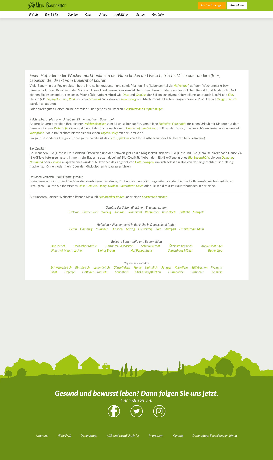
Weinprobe (37, 133)
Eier (230, 95)
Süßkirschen (200, 267)
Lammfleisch (101, 267)
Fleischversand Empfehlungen (144, 109)
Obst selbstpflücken (148, 272)
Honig (103, 186)
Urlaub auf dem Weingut (142, 128)
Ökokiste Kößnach (181, 246)
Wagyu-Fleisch (227, 99)
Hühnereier (175, 272)
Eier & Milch (52, 14)
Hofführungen (144, 162)
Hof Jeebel (58, 246)
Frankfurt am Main (191, 229)
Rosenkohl (135, 212)
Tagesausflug (109, 133)
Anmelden (237, 5)
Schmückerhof (150, 246)
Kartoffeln (181, 267)
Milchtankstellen (95, 124)
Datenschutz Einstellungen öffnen (214, 435)
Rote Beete (169, 212)
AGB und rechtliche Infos (123, 435)
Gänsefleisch (122, 267)
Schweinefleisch (61, 267)
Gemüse (73, 14)
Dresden (117, 229)
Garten (140, 14)
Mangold (198, 212)
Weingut (216, 267)
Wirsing (106, 212)
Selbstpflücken (119, 138)
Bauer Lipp (215, 250)
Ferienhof (121, 272)
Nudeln (113, 186)
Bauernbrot (126, 186)
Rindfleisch (82, 267)
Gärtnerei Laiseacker (118, 246)
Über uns (42, 435)
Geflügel (52, 99)
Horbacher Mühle (85, 246)
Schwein (94, 99)
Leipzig (130, 229)
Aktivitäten (122, 14)
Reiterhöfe (61, 128)
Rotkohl (185, 212)
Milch (139, 186)
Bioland (56, 162)
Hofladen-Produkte (95, 272)
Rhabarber (152, 212)
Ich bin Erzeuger (211, 5)
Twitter (136, 411)
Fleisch (33, 14)
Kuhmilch (151, 267)
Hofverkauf (181, 85)
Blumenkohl (90, 212)
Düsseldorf (145, 229)
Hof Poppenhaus (141, 250)
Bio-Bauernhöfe (198, 157)
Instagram (159, 411)
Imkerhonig (128, 99)
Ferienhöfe (179, 124)
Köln (158, 229)
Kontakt (178, 435)
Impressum (156, 435)
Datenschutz (88, 435)
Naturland (36, 162)
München (102, 229)
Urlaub (103, 14)
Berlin (73, 229)
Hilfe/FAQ (64, 435)
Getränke (158, 14)
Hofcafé (69, 272)
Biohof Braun (106, 250)
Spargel (166, 267)
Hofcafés (165, 124)
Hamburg (86, 229)
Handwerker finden (112, 197)
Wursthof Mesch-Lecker (66, 250)
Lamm (63, 99)
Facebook (113, 411)
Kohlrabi (119, 212)
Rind (72, 99)
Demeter (227, 157)
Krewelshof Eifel (211, 246)
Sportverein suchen (154, 197)
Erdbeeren (197, 272)
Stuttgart (170, 229)
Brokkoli (74, 212)
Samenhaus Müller (180, 250)
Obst (88, 14)
